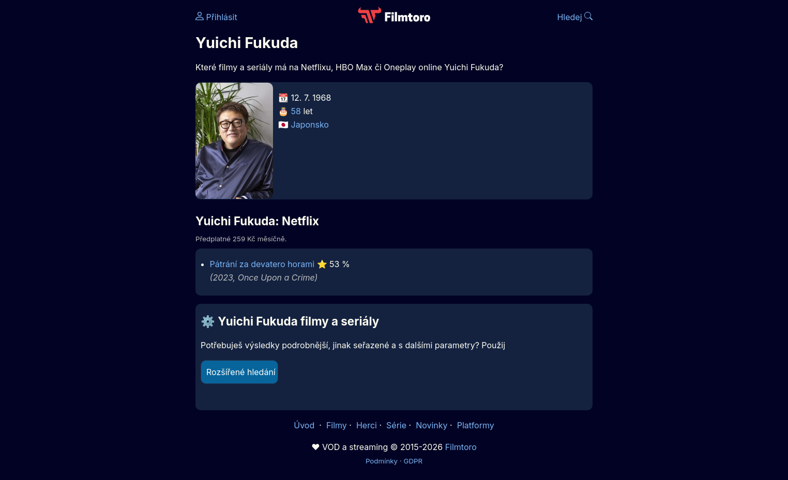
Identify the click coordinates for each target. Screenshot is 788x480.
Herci (366, 425)
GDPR (412, 461)
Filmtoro (461, 447)
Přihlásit (216, 17)
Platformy (475, 425)
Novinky (431, 425)
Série (396, 425)
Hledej (575, 17)
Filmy (336, 425)
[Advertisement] (120, 159)
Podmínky (382, 461)
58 (296, 111)
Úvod (305, 425)
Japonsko (310, 124)
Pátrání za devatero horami (262, 264)
